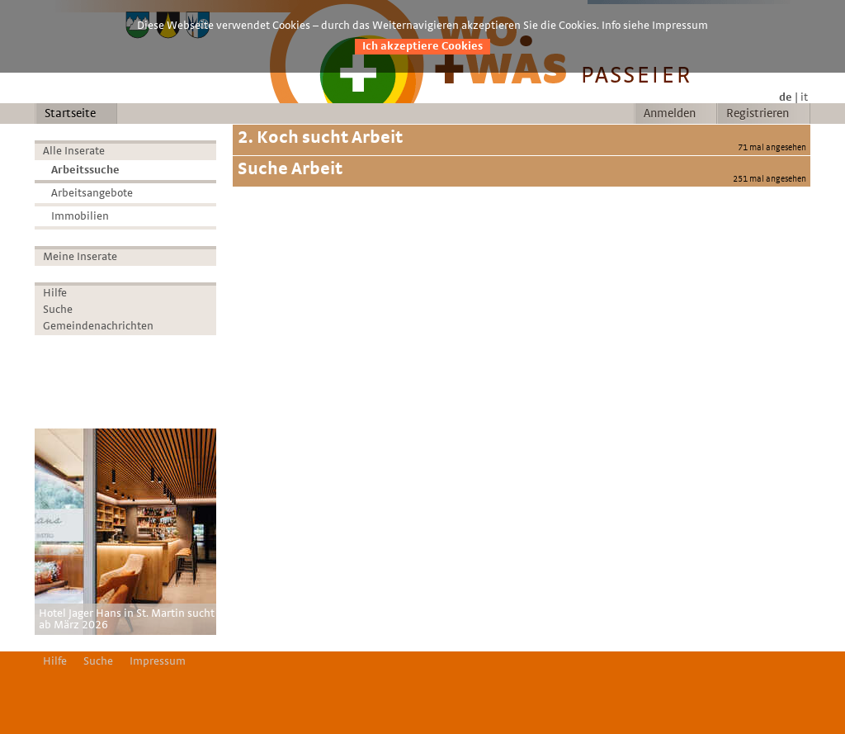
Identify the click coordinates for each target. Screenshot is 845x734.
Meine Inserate (80, 257)
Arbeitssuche (85, 170)
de (785, 97)
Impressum (158, 661)
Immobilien (80, 216)
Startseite (70, 113)
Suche (58, 309)
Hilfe (55, 293)
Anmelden (670, 113)
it (804, 97)
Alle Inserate (74, 151)
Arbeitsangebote (92, 193)
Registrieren (757, 113)
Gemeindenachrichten (98, 326)
